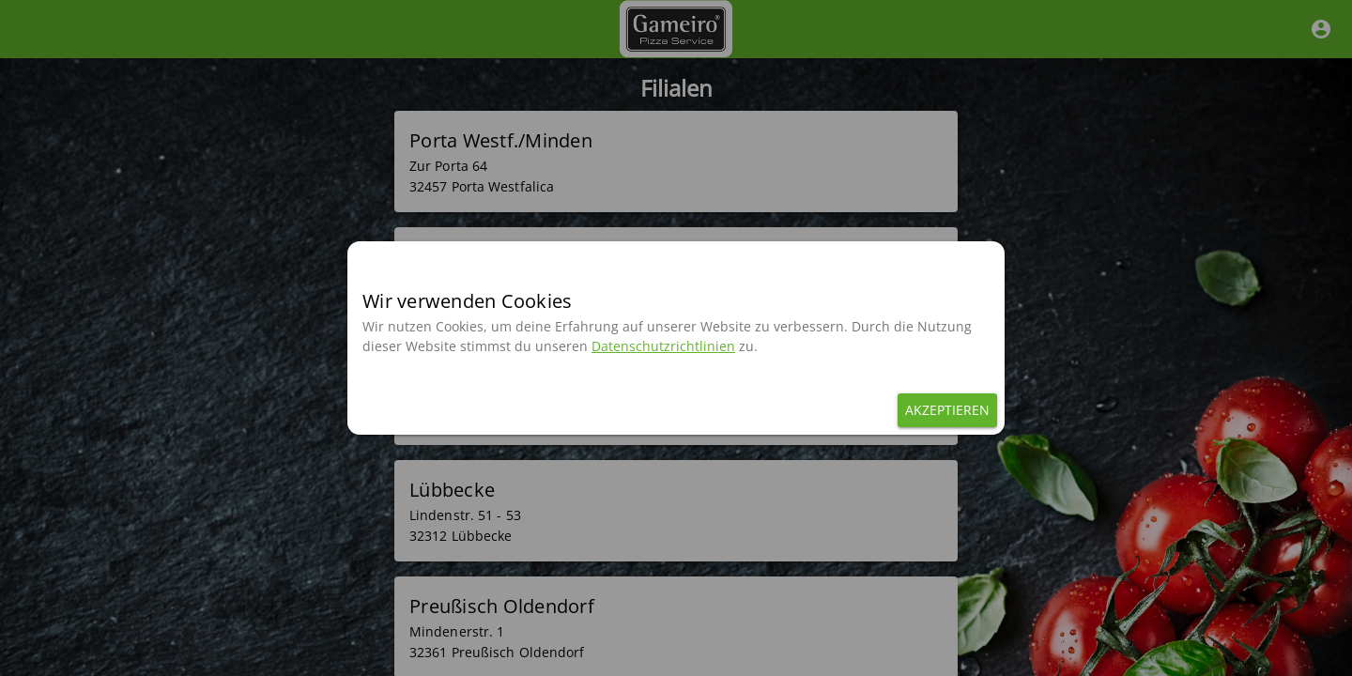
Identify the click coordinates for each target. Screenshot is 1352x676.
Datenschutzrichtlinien (663, 346)
